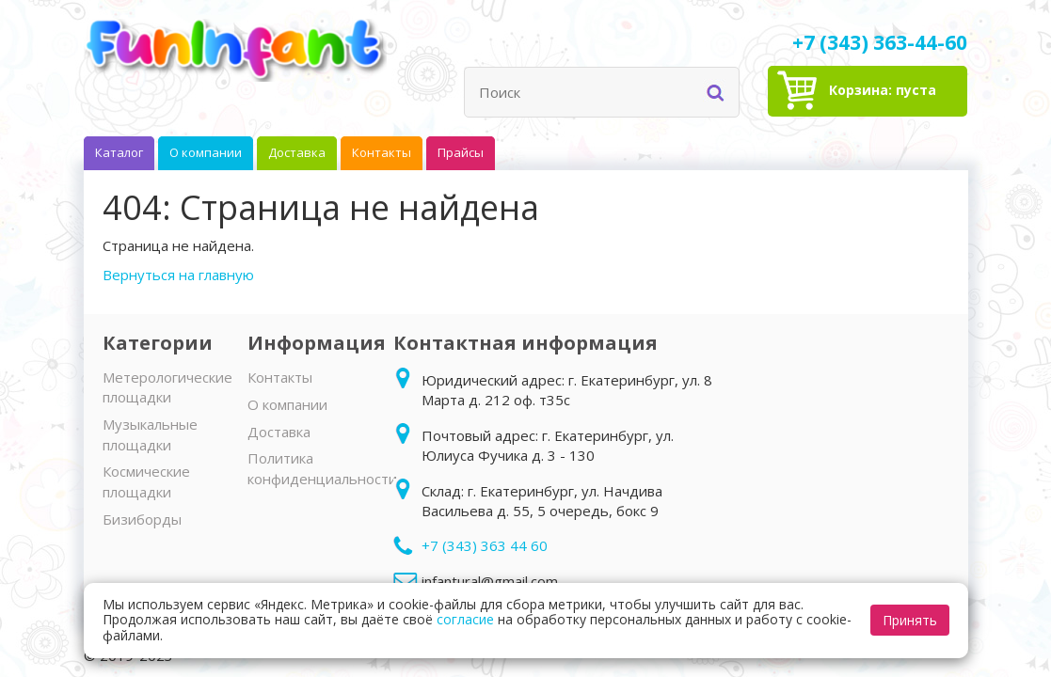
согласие (465, 619)
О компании (287, 404)
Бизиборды (142, 519)
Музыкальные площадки (150, 434)
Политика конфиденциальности (322, 468)
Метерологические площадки (167, 387)
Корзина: (882, 90)
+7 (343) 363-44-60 (879, 42)
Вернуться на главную (178, 274)
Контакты (279, 377)
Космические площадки (146, 481)
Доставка (279, 431)
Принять (910, 620)
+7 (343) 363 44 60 (485, 545)
